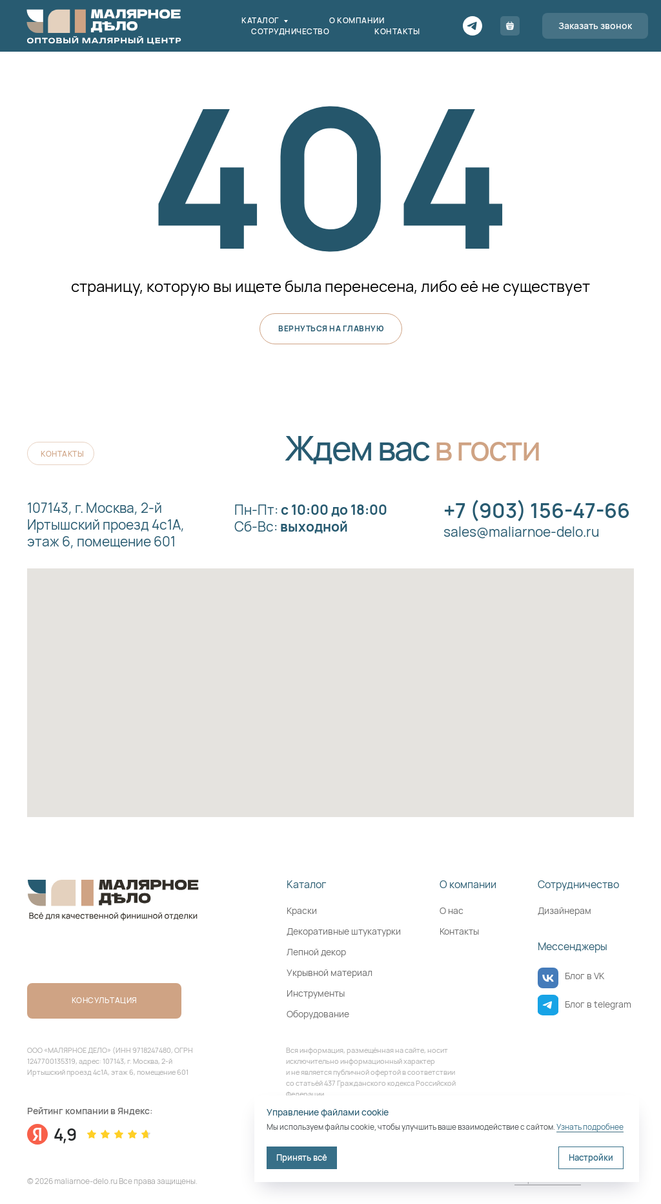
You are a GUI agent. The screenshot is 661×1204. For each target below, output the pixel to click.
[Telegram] (472, 26)
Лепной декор (316, 952)
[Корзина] (510, 26)
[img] (548, 978)
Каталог (260, 20)
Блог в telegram (598, 1004)
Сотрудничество (290, 31)
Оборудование (318, 1014)
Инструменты (316, 993)
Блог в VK (584, 976)
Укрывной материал (329, 972)
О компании (356, 20)
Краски (302, 910)
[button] (595, 26)
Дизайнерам (564, 910)
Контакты (397, 31)
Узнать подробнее (590, 1126)
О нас (451, 910)
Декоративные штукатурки (344, 931)
